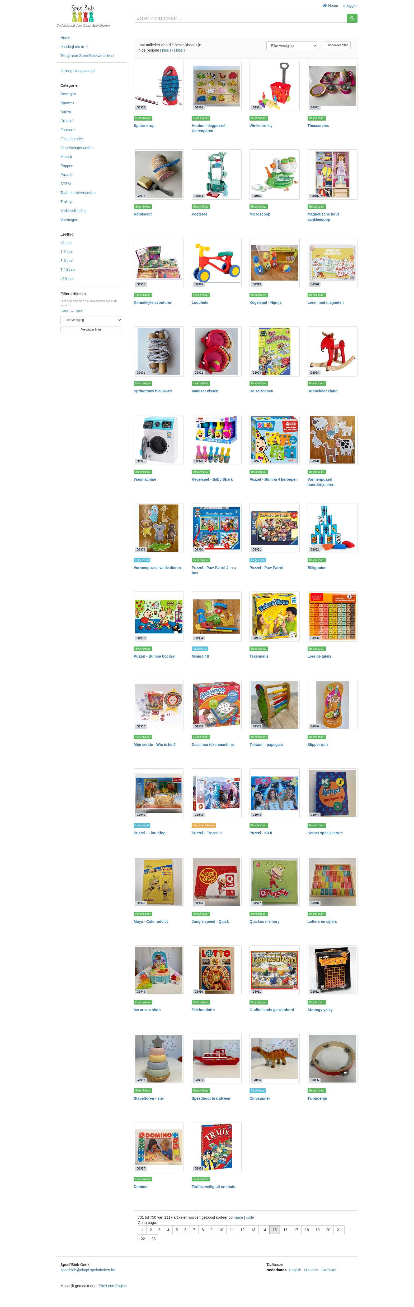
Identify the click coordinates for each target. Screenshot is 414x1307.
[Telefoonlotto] (216, 970)
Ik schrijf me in (74, 46)
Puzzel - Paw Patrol (266, 568)
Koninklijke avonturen (153, 302)
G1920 (314, 284)
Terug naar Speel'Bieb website (87, 55)
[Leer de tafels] (332, 616)
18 (307, 1230)
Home (330, 5)
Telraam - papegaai (266, 744)
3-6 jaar (66, 261)
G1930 (199, 549)
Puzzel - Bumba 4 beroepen (274, 479)
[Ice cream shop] (158, 970)
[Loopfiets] (216, 263)
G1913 (141, 196)
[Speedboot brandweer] (216, 1058)
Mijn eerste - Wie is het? (155, 744)
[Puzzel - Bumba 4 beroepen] (274, 440)
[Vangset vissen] (216, 351)
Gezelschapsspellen (76, 148)
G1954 (199, 1080)
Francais (311, 1270)
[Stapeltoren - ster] (158, 1058)
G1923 (257, 372)
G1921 (141, 372)
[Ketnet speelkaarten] (332, 793)
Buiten (65, 112)
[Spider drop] (158, 86)
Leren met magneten (326, 302)
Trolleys (66, 202)
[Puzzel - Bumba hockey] (158, 616)
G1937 (141, 726)
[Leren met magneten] (332, 263)
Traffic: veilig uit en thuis (213, 1187)
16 (285, 1230)
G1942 (199, 814)
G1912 (314, 107)
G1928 (314, 461)
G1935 (257, 638)
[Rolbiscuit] (158, 174)
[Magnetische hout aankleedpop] (332, 174)
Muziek (66, 157)
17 (296, 1230)
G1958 (199, 1168)
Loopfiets (200, 302)
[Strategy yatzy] (332, 970)
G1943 (257, 814)
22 (143, 1239)
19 (318, 1230)
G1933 (141, 638)
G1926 (199, 461)
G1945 (141, 903)
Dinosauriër (260, 1098)
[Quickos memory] (274, 881)
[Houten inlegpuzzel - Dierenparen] (216, 86)
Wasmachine (145, 479)
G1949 (141, 991)
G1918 (199, 284)
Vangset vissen (205, 391)
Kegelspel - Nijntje (265, 302)
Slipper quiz (318, 744)
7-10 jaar (67, 270)
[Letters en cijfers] (332, 881)
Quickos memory (265, 921)
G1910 (199, 107)
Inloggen (350, 5)
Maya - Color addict (151, 921)
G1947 (257, 903)
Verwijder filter (91, 329)
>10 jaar (67, 279)
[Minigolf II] (216, 616)
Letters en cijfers (322, 921)
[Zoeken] (352, 18)
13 (253, 1230)
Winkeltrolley (261, 125)
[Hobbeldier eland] (332, 351)
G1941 (141, 814)
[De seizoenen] (274, 351)
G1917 (141, 284)
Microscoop (260, 214)
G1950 (199, 991)
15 (275, 1230)
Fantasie (67, 130)
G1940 (314, 726)
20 (328, 1230)
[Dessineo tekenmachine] (216, 705)
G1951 (257, 991)
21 (339, 1230)
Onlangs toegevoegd (77, 71)
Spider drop (144, 125)
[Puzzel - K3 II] (274, 793)
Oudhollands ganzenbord (272, 1010)
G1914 (199, 196)
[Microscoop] (274, 174)
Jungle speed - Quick (210, 921)
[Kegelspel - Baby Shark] (216, 440)
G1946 (199, 903)
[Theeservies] (332, 86)
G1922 (199, 372)
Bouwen (67, 103)
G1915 (257, 196)
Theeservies (318, 125)
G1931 (257, 549)
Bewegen (68, 94)
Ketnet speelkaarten (325, 833)
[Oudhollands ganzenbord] (274, 970)
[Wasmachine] (158, 440)
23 (154, 1239)
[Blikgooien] (332, 528)
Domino (141, 1187)
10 (221, 1230)
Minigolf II (200, 656)
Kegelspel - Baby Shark (212, 479)
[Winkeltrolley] (274, 86)
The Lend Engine (112, 1286)
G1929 (141, 549)
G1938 (199, 726)
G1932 (314, 549)
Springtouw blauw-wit (153, 391)
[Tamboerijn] (332, 1058)
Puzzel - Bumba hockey (154, 656)
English (295, 1270)
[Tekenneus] (274, 616)
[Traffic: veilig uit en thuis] (216, 1147)
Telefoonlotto (203, 1010)
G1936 (314, 638)
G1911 (257, 107)
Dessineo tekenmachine (213, 744)
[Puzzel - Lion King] (158, 793)
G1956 (314, 1080)
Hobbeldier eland (323, 391)
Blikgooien (317, 568)
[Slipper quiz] (332, 705)
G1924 (314, 372)
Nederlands (276, 1270)
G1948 (314, 903)
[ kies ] (65, 311)
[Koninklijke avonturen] (158, 263)
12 (243, 1230)
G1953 (141, 1080)
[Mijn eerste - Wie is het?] (158, 705)
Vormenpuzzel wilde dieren (157, 568)
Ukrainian (328, 1270)
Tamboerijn (317, 1098)
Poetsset (199, 214)
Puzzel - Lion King (150, 833)
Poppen (66, 166)
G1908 (141, 107)
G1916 (314, 196)
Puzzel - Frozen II (207, 833)
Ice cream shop (147, 1010)
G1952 (314, 991)
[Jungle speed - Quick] (216, 881)
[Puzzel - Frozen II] (216, 793)
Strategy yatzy (320, 1010)
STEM (65, 184)
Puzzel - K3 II (261, 833)
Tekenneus (259, 656)
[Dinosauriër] (274, 1058)
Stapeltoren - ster (149, 1098)
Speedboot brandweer (211, 1098)
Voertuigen (69, 220)
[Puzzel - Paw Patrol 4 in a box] (216, 528)
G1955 (257, 1080)
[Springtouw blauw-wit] (158, 351)
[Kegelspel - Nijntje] (274, 263)
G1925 (141, 461)
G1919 (257, 284)
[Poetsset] (216, 174)
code (250, 1217)
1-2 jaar (66, 252)
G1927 (257, 461)
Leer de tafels (319, 656)
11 (232, 1230)
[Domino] (158, 1147)
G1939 (257, 726)
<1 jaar (66, 243)
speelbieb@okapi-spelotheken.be (87, 1270)
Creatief (66, 121)
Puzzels (66, 175)
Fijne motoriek (72, 139)
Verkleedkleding (73, 211)
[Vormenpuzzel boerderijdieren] (332, 440)
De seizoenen (261, 391)
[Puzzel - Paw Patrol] (274, 528)
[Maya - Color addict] (158, 881)
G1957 (141, 1168)
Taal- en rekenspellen (78, 193)
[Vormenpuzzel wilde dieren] (158, 528)
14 (264, 1230)
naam (239, 1217)
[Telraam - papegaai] (274, 705)
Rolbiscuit (143, 214)
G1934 (199, 638)
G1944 (314, 814)
